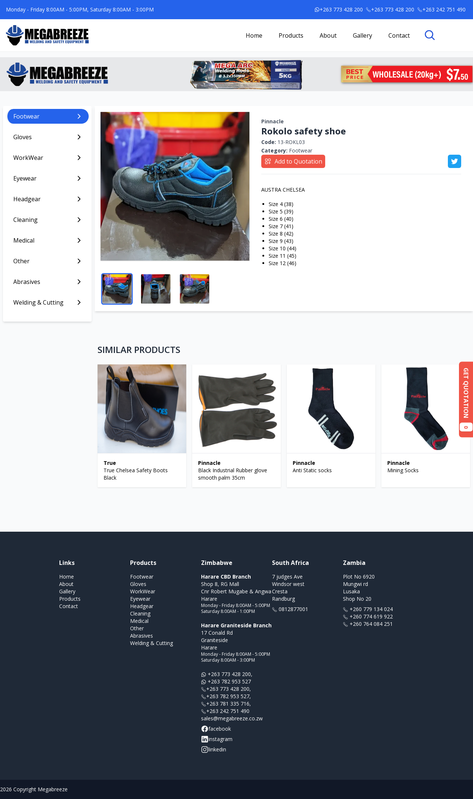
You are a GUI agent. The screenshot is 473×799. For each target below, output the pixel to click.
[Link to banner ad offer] (236, 74)
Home (254, 35)
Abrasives (141, 635)
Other (137, 628)
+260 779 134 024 (368, 609)
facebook (216, 729)
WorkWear (142, 591)
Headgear (141, 606)
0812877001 (290, 609)
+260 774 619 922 (368, 616)
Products (291, 35)
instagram (216, 739)
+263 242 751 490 (225, 710)
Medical (139, 620)
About (328, 35)
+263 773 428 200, (226, 674)
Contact (399, 35)
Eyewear (140, 598)
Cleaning (140, 613)
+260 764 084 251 (368, 623)
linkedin (213, 749)
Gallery (362, 35)
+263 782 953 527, (226, 696)
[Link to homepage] (47, 35)
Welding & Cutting (151, 643)
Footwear (286, 150)
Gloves (138, 583)
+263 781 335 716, (226, 703)
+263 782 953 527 (226, 681)
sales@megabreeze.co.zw (232, 718)
